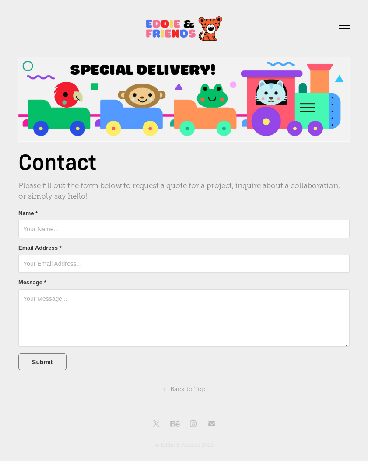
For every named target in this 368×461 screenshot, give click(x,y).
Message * (32, 282)
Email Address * (40, 248)
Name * (28, 213)
